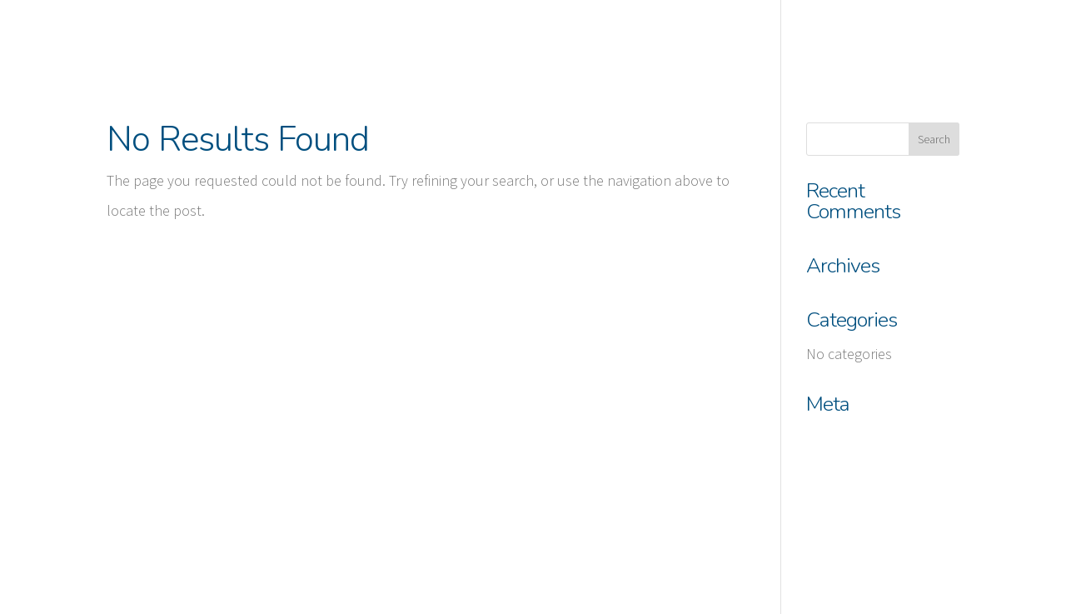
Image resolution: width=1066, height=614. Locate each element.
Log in (825, 437)
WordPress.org (852, 550)
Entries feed (843, 475)
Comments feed (855, 512)
